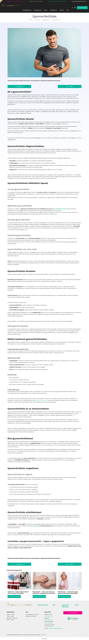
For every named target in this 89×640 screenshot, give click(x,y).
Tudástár (37, 19)
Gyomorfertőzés (56, 19)
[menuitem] (44, 639)
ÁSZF (54, 605)
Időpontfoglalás (82, 7)
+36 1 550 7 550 (48, 616)
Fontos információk (43, 605)
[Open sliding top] (1, 1)
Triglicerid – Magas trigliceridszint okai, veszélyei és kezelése (18, 592)
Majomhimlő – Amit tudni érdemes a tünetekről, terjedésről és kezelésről (44, 592)
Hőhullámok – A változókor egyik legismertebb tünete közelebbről (68, 592)
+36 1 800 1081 (48, 619)
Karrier (76, 605)
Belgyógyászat (45, 19)
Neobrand (43, 634)
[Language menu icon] (75, 8)
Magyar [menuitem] (45, 638)
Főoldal (31, 19)
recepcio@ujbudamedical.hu (56, 628)
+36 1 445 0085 (48, 623)
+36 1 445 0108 (48, 626)
